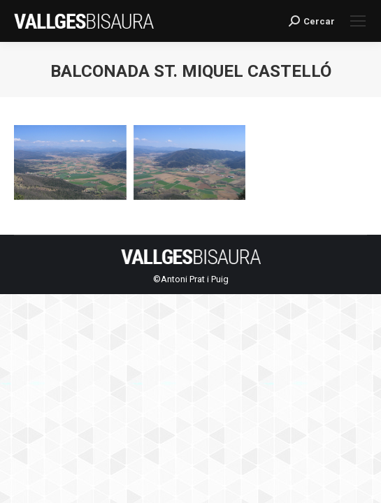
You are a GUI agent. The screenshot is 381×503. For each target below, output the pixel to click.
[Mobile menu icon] (358, 21)
